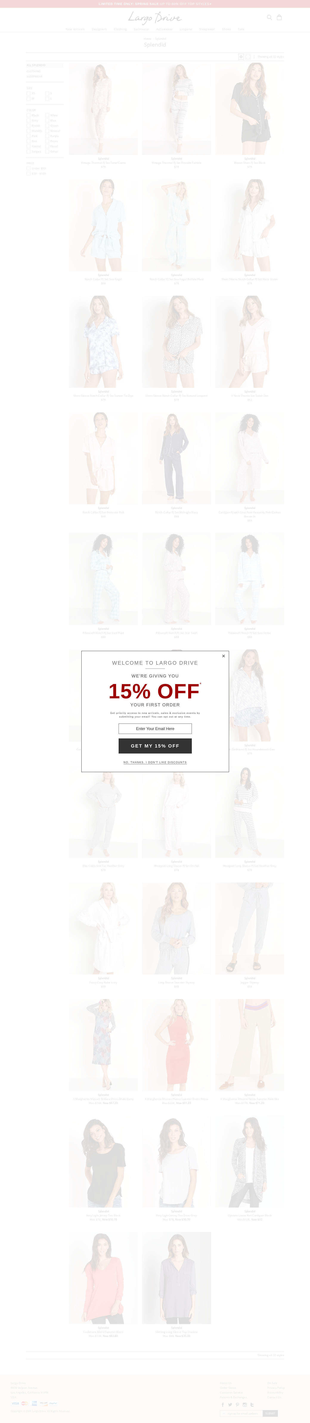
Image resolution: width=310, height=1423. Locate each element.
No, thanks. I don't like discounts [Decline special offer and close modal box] (155, 762)
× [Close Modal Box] (224, 656)
